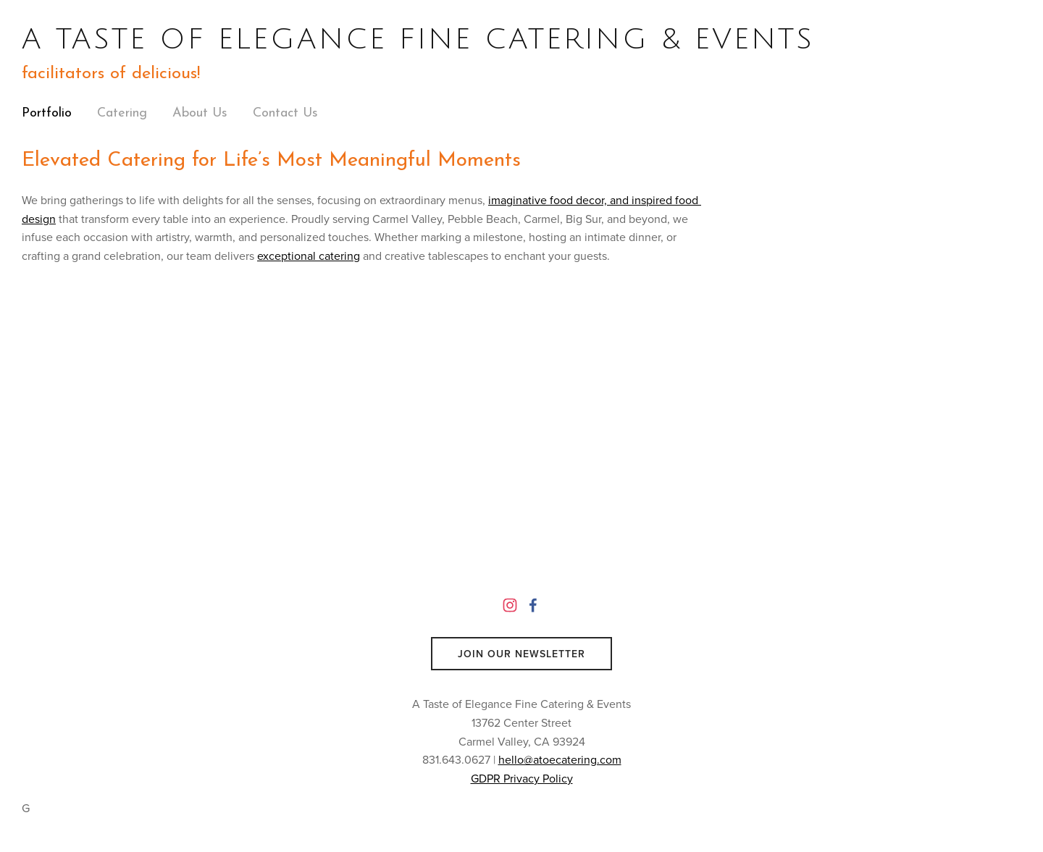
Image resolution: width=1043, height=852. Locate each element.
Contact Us (285, 113)
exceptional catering (308, 255)
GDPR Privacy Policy (522, 778)
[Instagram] (510, 605)
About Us (199, 113)
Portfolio (47, 113)
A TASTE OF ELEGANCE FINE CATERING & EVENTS (418, 39)
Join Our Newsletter (521, 653)
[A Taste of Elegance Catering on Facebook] (533, 605)
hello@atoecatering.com (559, 759)
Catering (122, 113)
